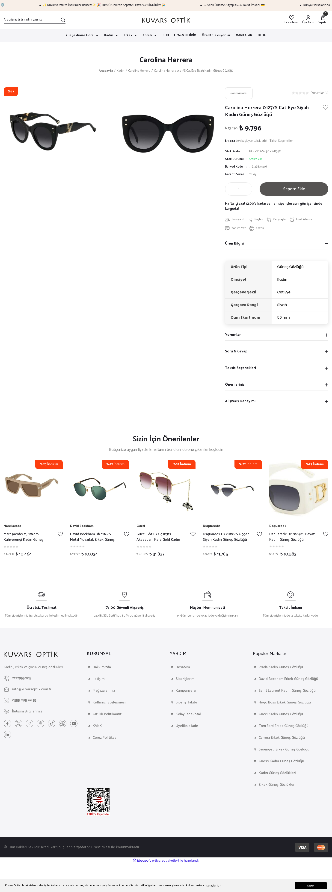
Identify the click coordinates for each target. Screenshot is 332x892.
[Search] (34, 20)
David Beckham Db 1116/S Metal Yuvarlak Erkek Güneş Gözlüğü (92, 537)
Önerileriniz (234, 384)
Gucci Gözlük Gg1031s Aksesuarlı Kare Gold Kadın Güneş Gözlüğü (158, 537)
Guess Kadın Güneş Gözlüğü (281, 761)
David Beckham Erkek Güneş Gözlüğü (288, 679)
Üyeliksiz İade (187, 726)
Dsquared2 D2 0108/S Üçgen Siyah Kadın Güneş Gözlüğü (226, 537)
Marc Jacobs (12, 526)
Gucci (140, 526)
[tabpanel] (33, 510)
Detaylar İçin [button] (213, 885)
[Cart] (323, 20)
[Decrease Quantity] (229, 189)
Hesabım (183, 667)
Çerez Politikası (105, 738)
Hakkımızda (102, 667)
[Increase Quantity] (248, 189)
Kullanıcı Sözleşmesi (109, 702)
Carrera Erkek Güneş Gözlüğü (282, 738)
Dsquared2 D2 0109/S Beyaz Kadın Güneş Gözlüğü (292, 537)
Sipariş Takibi (186, 702)
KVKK (97, 726)
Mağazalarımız (104, 691)
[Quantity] (238, 189)
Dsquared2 (211, 526)
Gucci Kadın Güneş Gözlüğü (281, 714)
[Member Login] (308, 20)
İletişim (98, 679)
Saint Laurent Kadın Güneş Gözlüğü (287, 691)
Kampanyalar (186, 691)
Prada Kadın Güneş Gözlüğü (281, 667)
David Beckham (82, 526)
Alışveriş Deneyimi (240, 401)
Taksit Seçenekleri (240, 368)
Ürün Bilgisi (234, 243)
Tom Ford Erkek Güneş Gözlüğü (283, 726)
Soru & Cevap (236, 351)
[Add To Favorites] (325, 107)
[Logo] (166, 20)
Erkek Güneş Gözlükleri (277, 785)
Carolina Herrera (166, 60)
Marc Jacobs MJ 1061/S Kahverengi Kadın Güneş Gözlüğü (23, 537)
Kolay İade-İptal (188, 714)
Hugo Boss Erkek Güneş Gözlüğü (285, 702)
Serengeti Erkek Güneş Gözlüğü (284, 749)
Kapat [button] (310, 886)
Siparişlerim (185, 679)
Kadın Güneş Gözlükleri (277, 773)
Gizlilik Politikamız (107, 714)
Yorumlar (233, 335)
